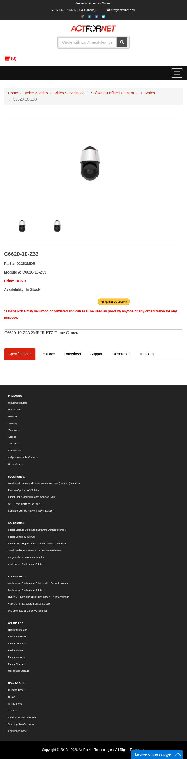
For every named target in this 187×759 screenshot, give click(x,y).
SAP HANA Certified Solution (24, 504)
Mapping (146, 354)
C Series (148, 93)
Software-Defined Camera (112, 93)
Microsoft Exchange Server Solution (27, 610)
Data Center (15, 409)
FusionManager (16, 657)
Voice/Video (14, 430)
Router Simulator (17, 630)
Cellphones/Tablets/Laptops (23, 457)
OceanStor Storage (18, 671)
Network (12, 416)
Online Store (15, 703)
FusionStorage (16, 664)
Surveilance (14, 450)
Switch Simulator (17, 636)
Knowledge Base (17, 731)
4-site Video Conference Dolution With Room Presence (38, 583)
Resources (121, 354)
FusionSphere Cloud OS (21, 537)
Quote (11, 697)
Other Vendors (16, 464)
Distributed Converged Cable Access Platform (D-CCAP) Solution (44, 483)
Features (47, 354)
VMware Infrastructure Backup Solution (29, 603)
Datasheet (72, 354)
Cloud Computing (17, 403)
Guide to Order (16, 690)
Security (12, 423)
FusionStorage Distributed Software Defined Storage (37, 530)
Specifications (19, 354)
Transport (13, 443)
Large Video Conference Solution (26, 557)
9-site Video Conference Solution (26, 590)
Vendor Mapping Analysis (22, 717)
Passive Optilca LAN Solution (24, 490)
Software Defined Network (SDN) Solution (31, 510)
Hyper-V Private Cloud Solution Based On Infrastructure (38, 597)
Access (12, 437)
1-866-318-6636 (65, 10)
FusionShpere (15, 650)
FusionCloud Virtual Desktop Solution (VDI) (31, 497)
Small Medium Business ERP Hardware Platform (35, 550)
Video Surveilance (69, 93)
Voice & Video (36, 93)
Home (13, 93)
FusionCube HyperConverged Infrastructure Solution (37, 543)
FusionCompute (17, 643)
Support (96, 354)
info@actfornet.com (122, 10)
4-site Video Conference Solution (26, 564)
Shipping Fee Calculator (21, 724)
